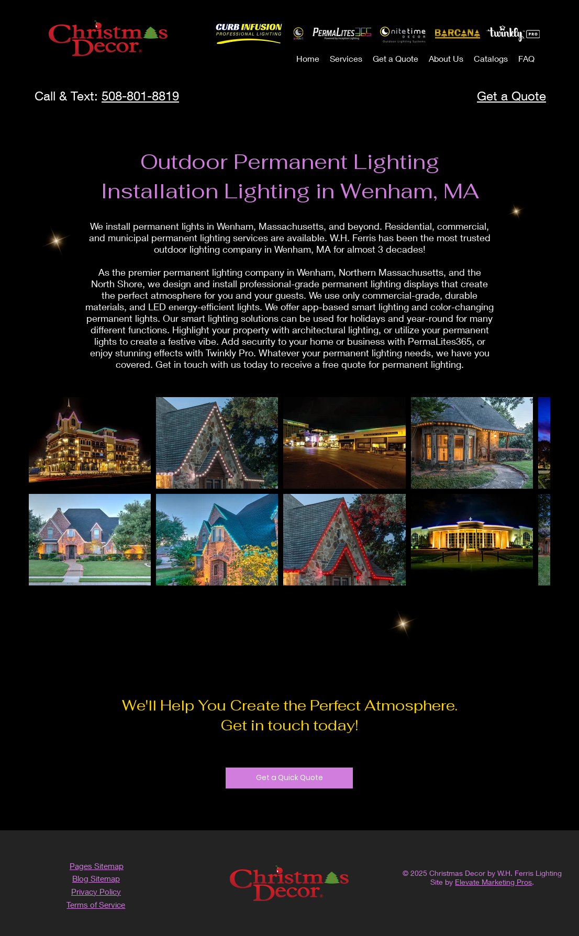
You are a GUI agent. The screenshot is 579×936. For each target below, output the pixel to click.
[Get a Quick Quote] (289, 778)
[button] (346, 58)
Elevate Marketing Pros (493, 881)
